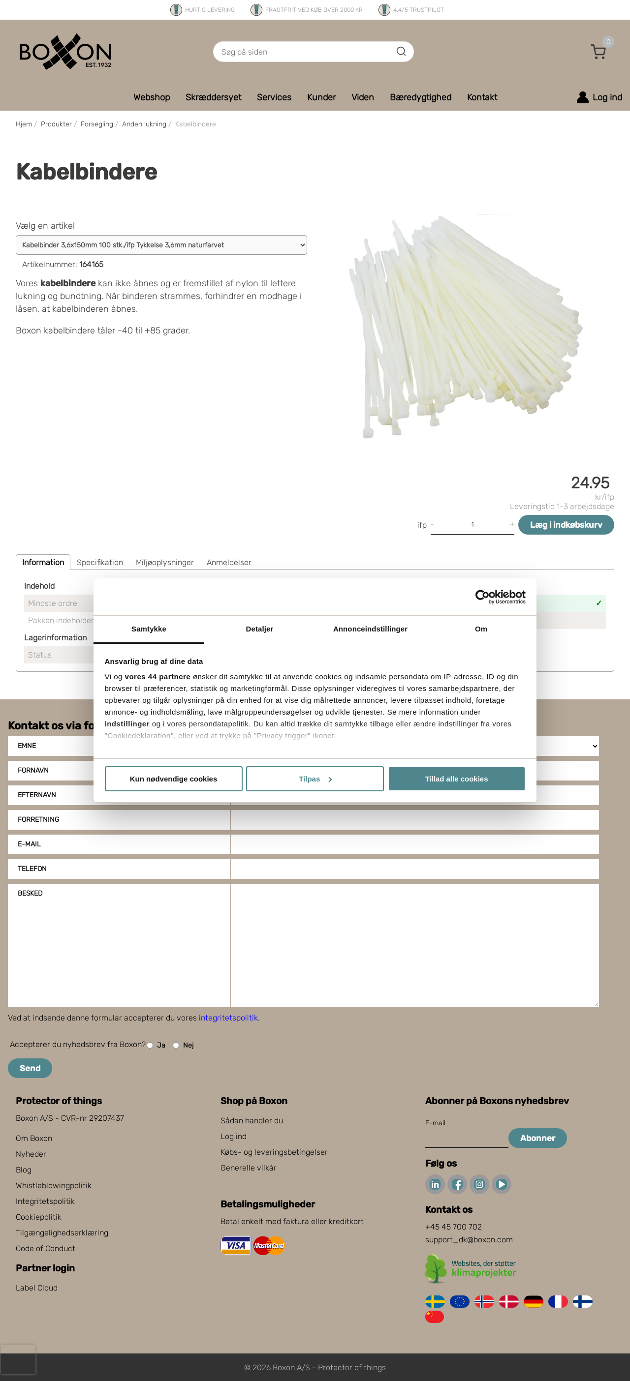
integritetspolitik (228, 1017)
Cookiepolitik (39, 1217)
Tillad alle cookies (456, 779)
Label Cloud (37, 1287)
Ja (156, 1045)
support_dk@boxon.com (469, 1239)
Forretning (38, 819)
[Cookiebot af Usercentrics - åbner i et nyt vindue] (483, 597)
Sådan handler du (251, 1120)
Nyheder (31, 1154)
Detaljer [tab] (260, 629)
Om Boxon (34, 1138)
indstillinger (127, 724)
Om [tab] (481, 629)
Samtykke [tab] (148, 629)
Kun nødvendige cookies (174, 779)
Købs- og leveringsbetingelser (274, 1152)
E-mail (29, 844)
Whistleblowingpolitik (54, 1185)
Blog (24, 1169)
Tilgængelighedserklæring (62, 1232)
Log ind (233, 1136)
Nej (183, 1045)
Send (30, 1068)
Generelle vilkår (248, 1167)
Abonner (537, 1138)
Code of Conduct (45, 1248)
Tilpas (315, 779)
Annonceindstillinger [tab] (370, 629)
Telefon (32, 869)
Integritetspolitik (45, 1201)
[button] (598, 51)
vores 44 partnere (158, 676)
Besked (30, 893)
